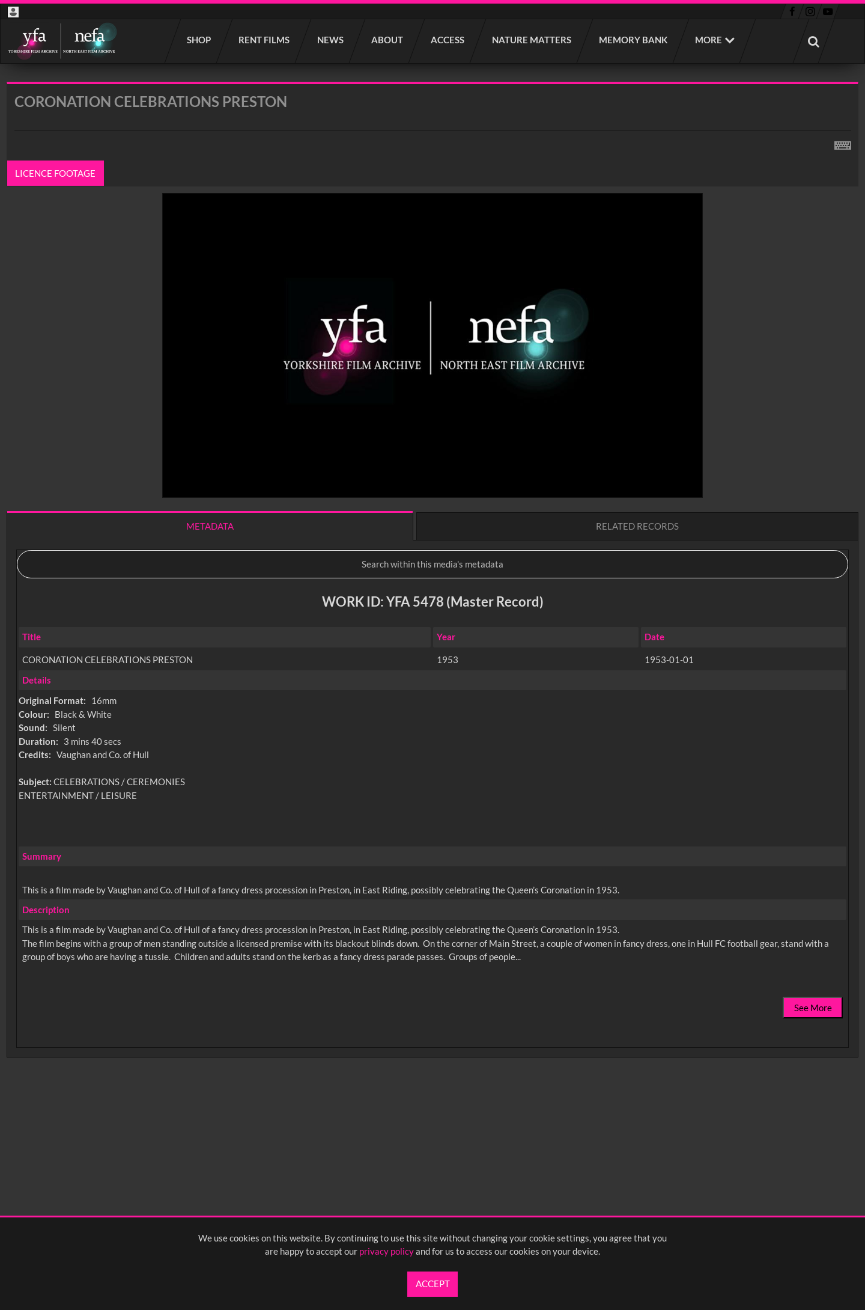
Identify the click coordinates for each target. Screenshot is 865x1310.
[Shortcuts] (842, 143)
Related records (637, 526)
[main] (432, 601)
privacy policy (386, 1251)
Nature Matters (532, 39)
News (331, 39)
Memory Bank (633, 39)
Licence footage (56, 173)
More (708, 39)
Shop (199, 39)
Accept (433, 1283)
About (388, 39)
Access (448, 39)
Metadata (210, 526)
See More (813, 1007)
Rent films (264, 39)
